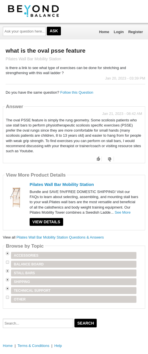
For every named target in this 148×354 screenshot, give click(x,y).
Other (20, 299)
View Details (46, 222)
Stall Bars (24, 273)
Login (119, 32)
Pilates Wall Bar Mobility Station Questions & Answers (60, 237)
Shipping (22, 282)
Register (135, 32)
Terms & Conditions (33, 346)
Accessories (26, 256)
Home (104, 32)
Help (58, 346)
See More (123, 212)
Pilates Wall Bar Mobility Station (62, 184)
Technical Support (32, 291)
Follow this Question (76, 92)
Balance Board (29, 264)
